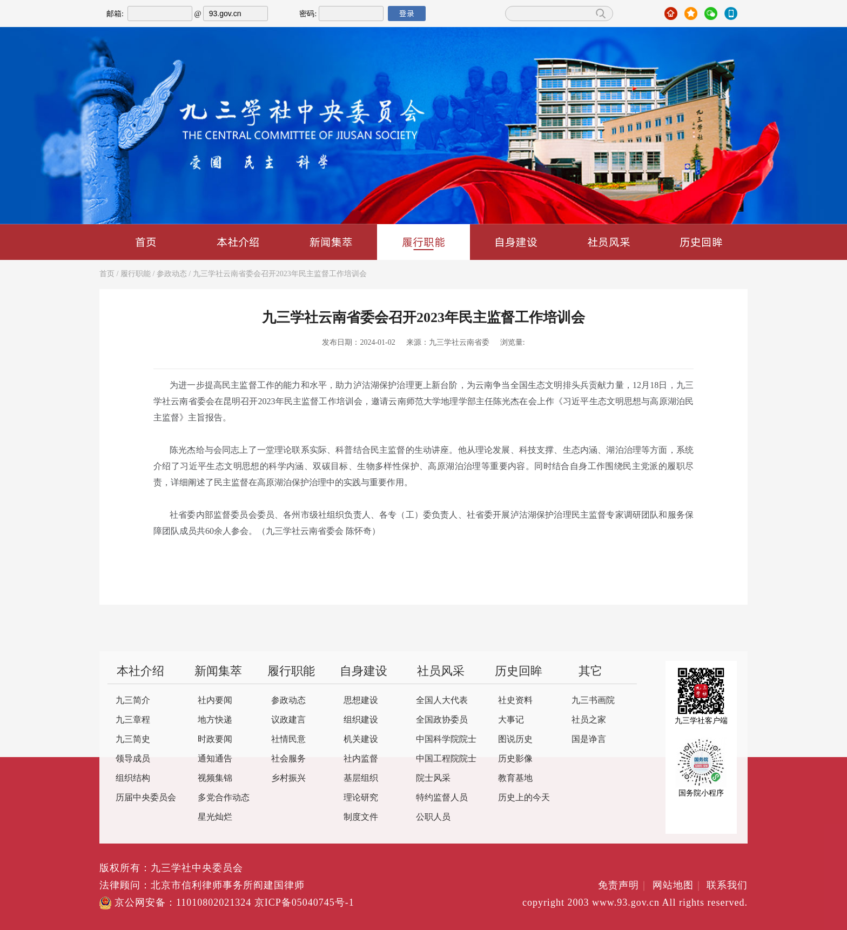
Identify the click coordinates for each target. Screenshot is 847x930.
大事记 (511, 720)
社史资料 (515, 700)
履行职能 (423, 242)
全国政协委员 (442, 720)
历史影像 (515, 759)
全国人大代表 (442, 700)
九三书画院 (593, 700)
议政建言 (288, 720)
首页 (146, 242)
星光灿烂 (215, 817)
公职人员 (433, 817)
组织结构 (133, 778)
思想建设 (361, 700)
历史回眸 (701, 242)
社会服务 (288, 759)
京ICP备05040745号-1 (304, 903)
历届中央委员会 (146, 797)
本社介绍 (238, 242)
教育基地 (515, 778)
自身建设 (515, 242)
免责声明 (623, 885)
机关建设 (361, 739)
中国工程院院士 (446, 759)
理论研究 (361, 797)
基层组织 (361, 778)
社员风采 (608, 242)
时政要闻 (215, 739)
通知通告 (215, 759)
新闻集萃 (331, 242)
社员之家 (589, 720)
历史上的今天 (524, 797)
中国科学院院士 (446, 739)
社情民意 (288, 739)
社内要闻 (215, 700)
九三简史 (133, 739)
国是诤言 (589, 739)
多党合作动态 (224, 797)
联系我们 (727, 885)
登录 (406, 13)
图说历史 (515, 739)
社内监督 (361, 759)
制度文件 (361, 817)
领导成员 (133, 759)
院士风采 (433, 778)
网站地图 (678, 885)
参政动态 (172, 274)
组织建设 (361, 720)
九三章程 (133, 720)
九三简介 (133, 700)
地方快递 (215, 720)
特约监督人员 (442, 797)
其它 (590, 671)
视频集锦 (215, 778)
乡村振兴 (288, 778)
